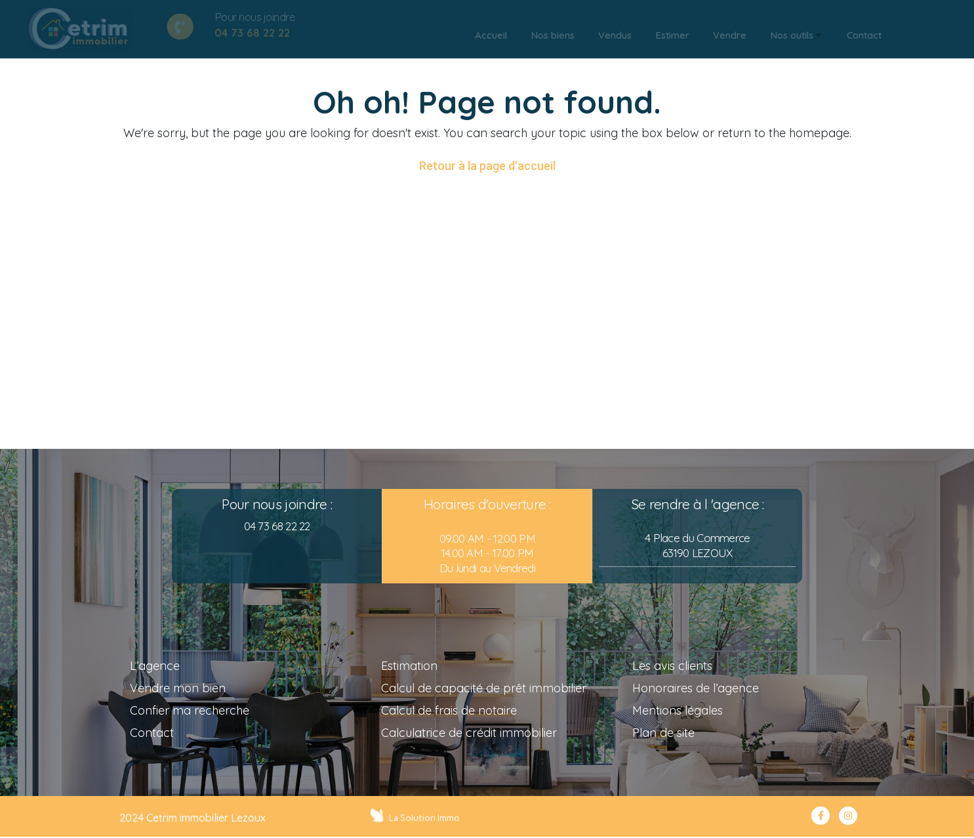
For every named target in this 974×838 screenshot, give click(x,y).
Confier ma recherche (189, 710)
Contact (152, 732)
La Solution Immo (426, 818)
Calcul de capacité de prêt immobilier (483, 688)
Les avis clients (672, 665)
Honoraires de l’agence (695, 688)
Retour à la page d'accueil (487, 166)
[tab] (490, 35)
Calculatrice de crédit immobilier (469, 732)
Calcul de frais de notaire (449, 710)
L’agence (155, 665)
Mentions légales (677, 710)
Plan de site (663, 732)
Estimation (409, 665)
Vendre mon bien (178, 688)
